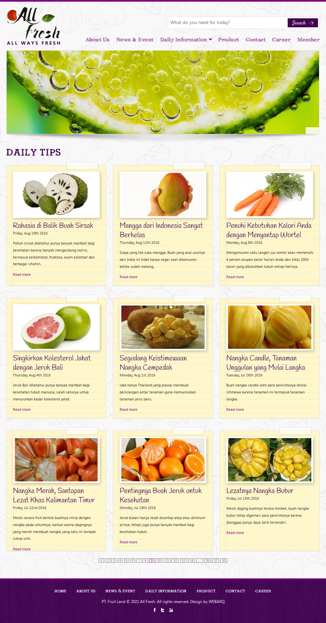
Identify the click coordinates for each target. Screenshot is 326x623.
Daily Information (186, 40)
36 (207, 560)
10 (159, 560)
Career (281, 40)
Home (60, 591)
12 (175, 560)
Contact (256, 40)
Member (308, 40)
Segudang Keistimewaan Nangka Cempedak (153, 363)
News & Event (135, 40)
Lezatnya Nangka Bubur (260, 491)
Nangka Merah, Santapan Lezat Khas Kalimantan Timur (54, 495)
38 (224, 560)
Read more (22, 274)
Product (228, 40)
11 (167, 560)
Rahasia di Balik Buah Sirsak (53, 226)
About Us (98, 40)
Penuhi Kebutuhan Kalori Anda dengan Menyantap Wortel (268, 230)
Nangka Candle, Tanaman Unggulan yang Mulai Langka (265, 363)
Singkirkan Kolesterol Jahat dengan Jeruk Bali (52, 363)
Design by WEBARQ (207, 601)
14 (191, 560)
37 (215, 560)
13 (183, 560)
